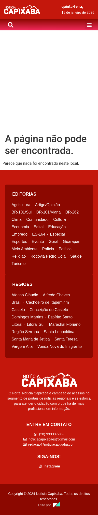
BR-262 (72, 212)
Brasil (16, 302)
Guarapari (71, 241)
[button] (89, 25)
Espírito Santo (60, 317)
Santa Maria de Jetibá (31, 339)
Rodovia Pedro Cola (48, 256)
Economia (20, 227)
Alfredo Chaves (56, 295)
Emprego (20, 234)
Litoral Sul (35, 324)
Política (65, 249)
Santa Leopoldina (59, 332)
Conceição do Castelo (48, 310)
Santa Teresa (66, 339)
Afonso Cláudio (25, 295)
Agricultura (21, 205)
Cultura (59, 219)
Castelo (18, 310)
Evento (38, 241)
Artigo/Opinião (47, 205)
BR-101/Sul (22, 212)
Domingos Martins (27, 317)
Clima (17, 219)
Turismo (19, 264)
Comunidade (37, 219)
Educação (57, 227)
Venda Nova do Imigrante (59, 346)
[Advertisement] (49, 82)
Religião (19, 256)
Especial (57, 234)
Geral (53, 241)
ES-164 (38, 234)
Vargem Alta (22, 346)
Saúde (76, 256)
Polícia (48, 249)
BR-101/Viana (48, 212)
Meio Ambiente (25, 249)
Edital (38, 227)
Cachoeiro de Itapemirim (47, 302)
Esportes (19, 241)
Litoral (17, 324)
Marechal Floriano (65, 324)
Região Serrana (25, 332)
